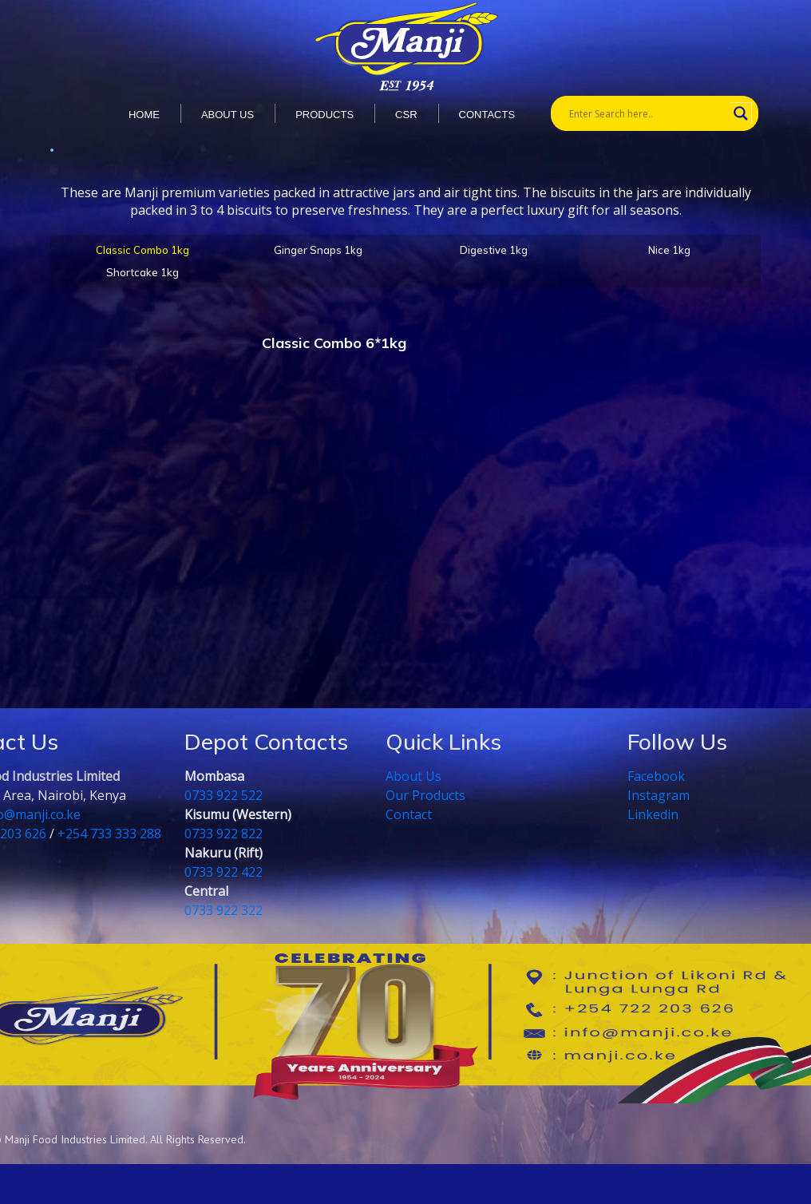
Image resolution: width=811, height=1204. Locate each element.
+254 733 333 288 (109, 833)
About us (227, 115)
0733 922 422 (223, 872)
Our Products (425, 795)
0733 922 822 (223, 833)
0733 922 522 (223, 795)
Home (144, 115)
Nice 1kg (669, 250)
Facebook (656, 776)
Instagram (658, 795)
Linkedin (652, 814)
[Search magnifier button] (741, 113)
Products (324, 115)
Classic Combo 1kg (142, 250)
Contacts (487, 115)
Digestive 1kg (494, 250)
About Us (413, 776)
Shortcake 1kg (142, 272)
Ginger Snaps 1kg (318, 250)
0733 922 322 (223, 910)
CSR (406, 115)
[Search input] (647, 113)
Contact (409, 814)
